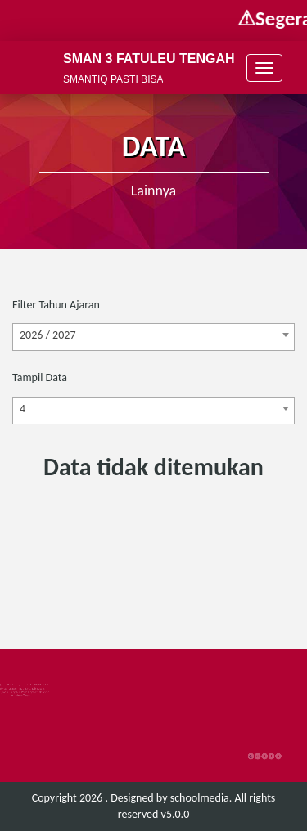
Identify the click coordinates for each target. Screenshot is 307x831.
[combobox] (153, 337)
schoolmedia (199, 798)
